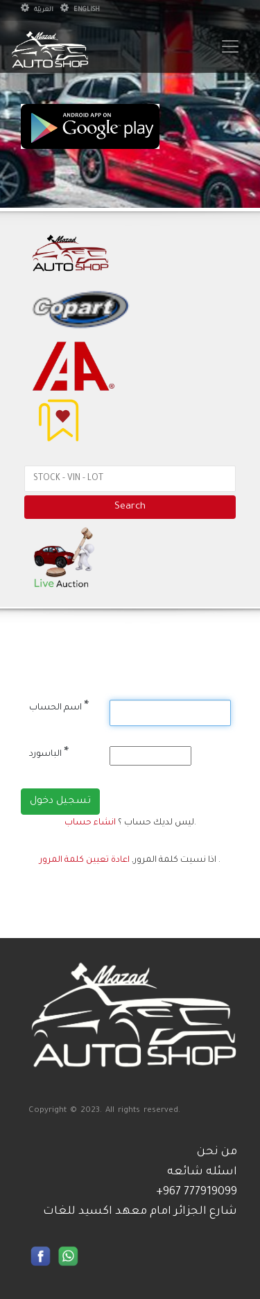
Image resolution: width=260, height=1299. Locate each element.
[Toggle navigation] (230, 46)
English (80, 10)
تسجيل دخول (60, 801)
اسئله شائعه (202, 1172)
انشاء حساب (90, 823)
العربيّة (37, 10)
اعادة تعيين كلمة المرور (85, 860)
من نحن (217, 1152)
